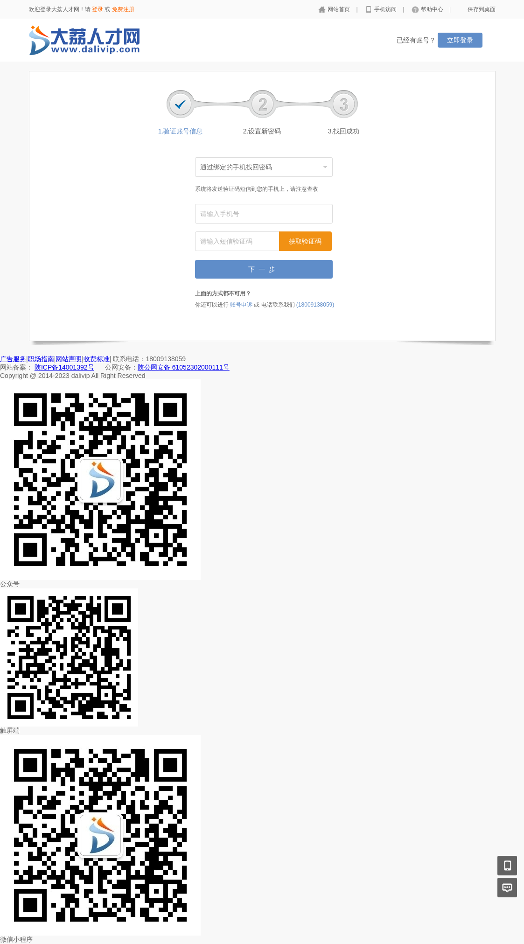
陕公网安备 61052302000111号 (184, 367)
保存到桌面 (482, 9)
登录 (97, 9)
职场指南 (41, 359)
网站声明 (69, 359)
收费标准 (97, 359)
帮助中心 (433, 9)
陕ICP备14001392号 (64, 367)
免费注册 (123, 9)
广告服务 (13, 359)
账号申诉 (241, 304)
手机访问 (386, 9)
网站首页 (339, 9)
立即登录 (460, 40)
